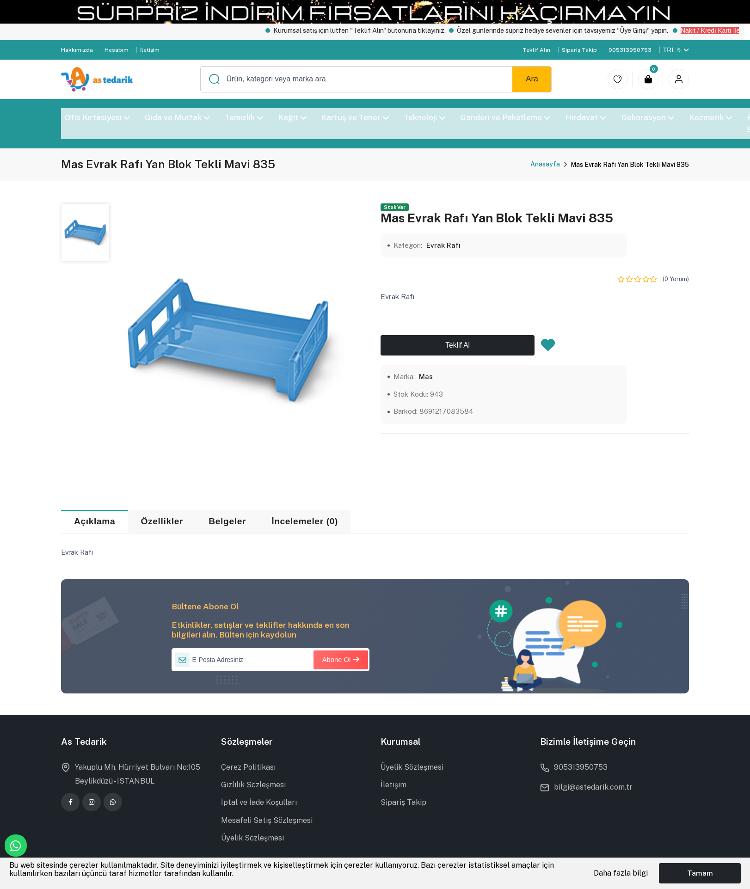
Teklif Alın (536, 50)
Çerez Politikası (248, 767)
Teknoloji (425, 117)
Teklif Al (457, 345)
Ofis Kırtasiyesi (97, 117)
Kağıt (292, 117)
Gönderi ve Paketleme (506, 117)
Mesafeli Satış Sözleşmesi (267, 820)
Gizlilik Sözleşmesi (253, 784)
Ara (532, 78)
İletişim (150, 50)
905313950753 (630, 50)
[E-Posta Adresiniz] (270, 659)
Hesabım (117, 50)
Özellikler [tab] (162, 521)
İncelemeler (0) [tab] (304, 521)
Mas (426, 376)
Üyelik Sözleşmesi (252, 838)
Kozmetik (710, 117)
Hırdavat (585, 117)
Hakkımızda (77, 50)
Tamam (700, 873)
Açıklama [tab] (94, 521)
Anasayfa (545, 164)
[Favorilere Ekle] (548, 347)
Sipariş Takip (579, 50)
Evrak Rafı (443, 245)
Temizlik (244, 117)
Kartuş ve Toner (355, 117)
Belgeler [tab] (227, 521)
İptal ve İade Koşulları (259, 802)
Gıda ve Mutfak (177, 117)
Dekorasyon (647, 117)
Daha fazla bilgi (621, 873)
